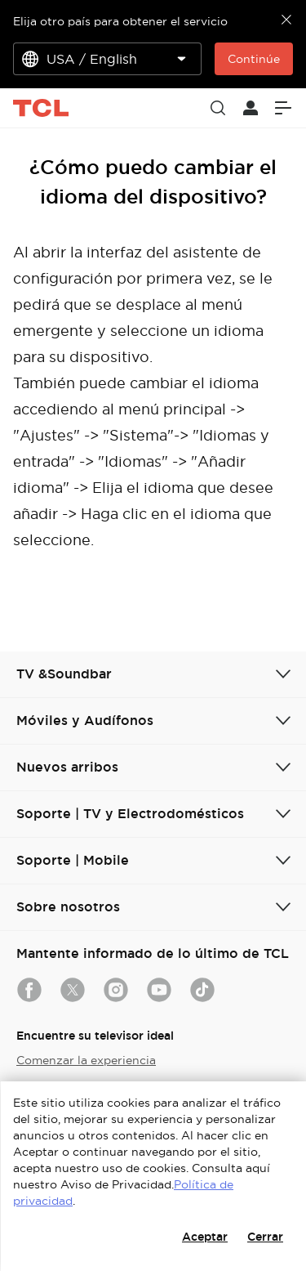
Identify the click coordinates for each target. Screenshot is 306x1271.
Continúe (254, 58)
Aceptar (205, 1236)
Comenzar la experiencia (86, 1060)
